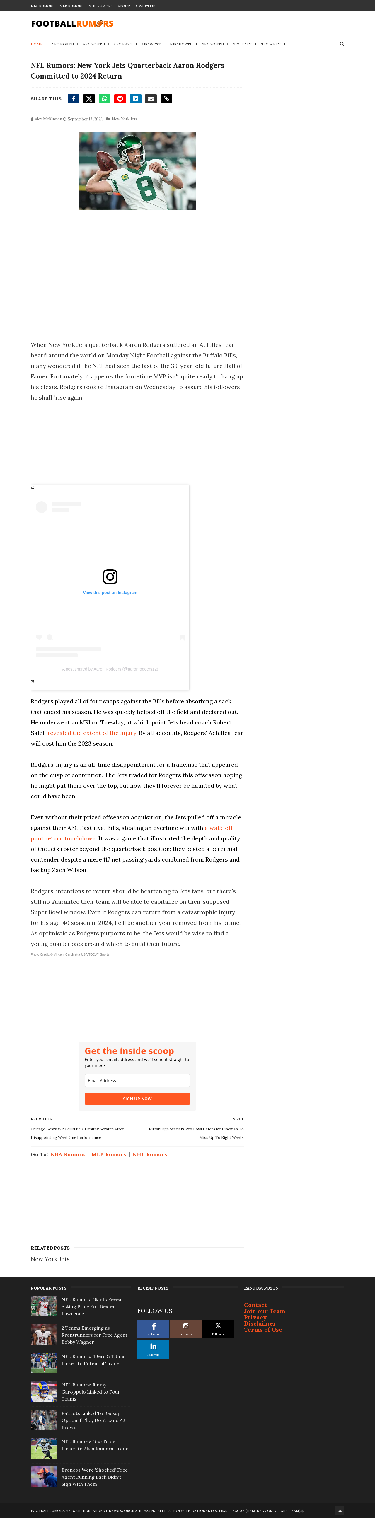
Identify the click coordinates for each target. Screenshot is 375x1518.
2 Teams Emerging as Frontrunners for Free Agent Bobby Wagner (94, 1335)
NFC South (213, 44)
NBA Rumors (42, 6)
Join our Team (264, 1311)
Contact (255, 1305)
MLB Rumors (71, 6)
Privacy (255, 1317)
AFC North (63, 44)
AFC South (94, 44)
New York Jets (125, 119)
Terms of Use (263, 1329)
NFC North (181, 44)
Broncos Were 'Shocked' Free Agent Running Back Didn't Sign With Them (95, 1477)
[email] (137, 1080)
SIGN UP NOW (137, 1098)
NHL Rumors (100, 6)
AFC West (151, 44)
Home (37, 44)
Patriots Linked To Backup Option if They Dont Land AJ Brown (93, 1420)
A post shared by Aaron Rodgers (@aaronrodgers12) (110, 669)
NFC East (242, 44)
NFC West (270, 44)
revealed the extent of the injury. (92, 732)
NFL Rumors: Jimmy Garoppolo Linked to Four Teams (91, 1392)
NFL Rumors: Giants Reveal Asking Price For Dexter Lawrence (92, 1306)
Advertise (145, 6)
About (124, 6)
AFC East (123, 44)
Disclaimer (260, 1323)
